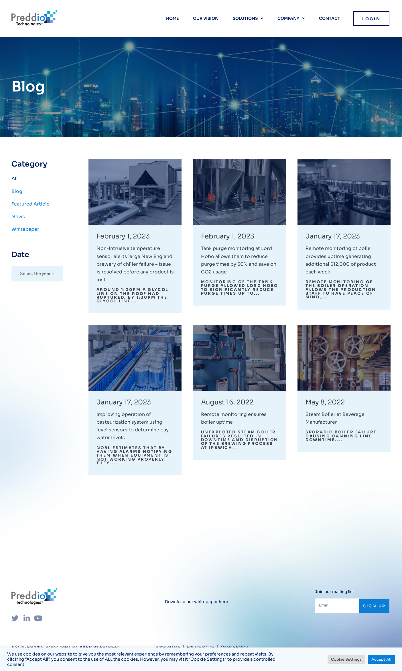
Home (172, 18)
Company (291, 18)
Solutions (248, 18)
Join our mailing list (334, 598)
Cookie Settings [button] (346, 659)
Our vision (205, 18)
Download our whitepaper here (196, 608)
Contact (329, 18)
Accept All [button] (381, 659)
